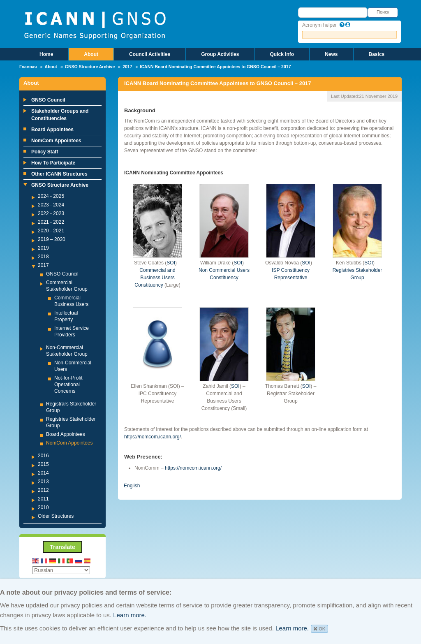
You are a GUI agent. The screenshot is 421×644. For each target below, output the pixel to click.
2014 (43, 473)
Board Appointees (52, 129)
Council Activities (149, 54)
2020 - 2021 (51, 231)
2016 (43, 456)
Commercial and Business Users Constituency (154, 277)
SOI (171, 263)
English (132, 486)
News (331, 54)
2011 (43, 499)
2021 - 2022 (51, 222)
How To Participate (53, 163)
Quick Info (282, 54)
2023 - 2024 (51, 205)
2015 (43, 464)
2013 (43, 481)
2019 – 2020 (51, 239)
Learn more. (129, 615)
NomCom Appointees (56, 141)
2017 (127, 66)
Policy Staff (44, 152)
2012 (43, 490)
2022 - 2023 (51, 213)
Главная (28, 66)
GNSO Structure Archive (90, 66)
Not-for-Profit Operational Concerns (68, 384)
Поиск (383, 11)
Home (46, 54)
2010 (43, 507)
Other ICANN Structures (59, 174)
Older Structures (56, 516)
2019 (43, 248)
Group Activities (220, 54)
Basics (377, 54)
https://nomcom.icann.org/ (152, 437)
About (91, 54)
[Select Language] (61, 570)
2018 (43, 256)
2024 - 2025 (51, 196)
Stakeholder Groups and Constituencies (59, 114)
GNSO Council (48, 100)
